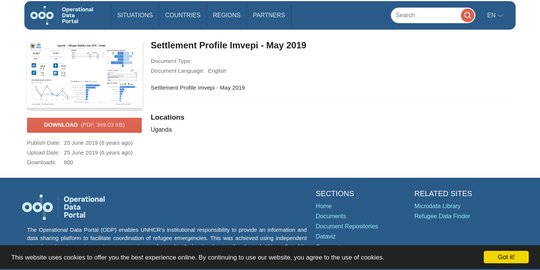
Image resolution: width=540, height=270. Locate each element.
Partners (269, 15)
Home (324, 206)
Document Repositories (347, 226)
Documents (331, 216)
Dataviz (326, 236)
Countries (182, 15)
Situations (135, 15)
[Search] (433, 15)
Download (84, 125)
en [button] (492, 15)
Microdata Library (437, 206)
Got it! (506, 257)
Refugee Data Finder (442, 216)
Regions (227, 15)
